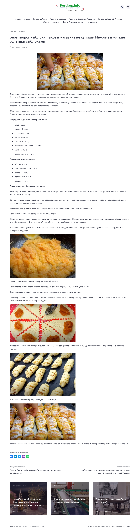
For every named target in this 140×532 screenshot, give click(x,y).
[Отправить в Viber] (23, 456)
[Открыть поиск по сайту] (128, 7)
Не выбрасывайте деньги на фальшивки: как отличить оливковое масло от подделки (28, 502)
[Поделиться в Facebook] (11, 456)
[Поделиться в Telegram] (15, 456)
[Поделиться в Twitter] (19, 456)
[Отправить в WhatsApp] (27, 456)
